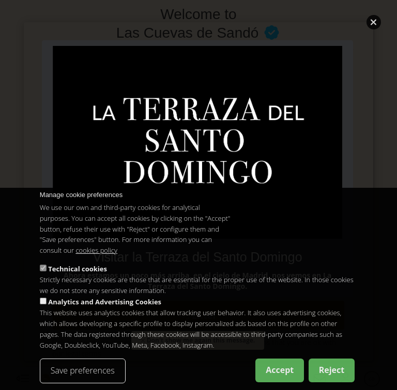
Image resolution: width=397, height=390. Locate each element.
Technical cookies (77, 268)
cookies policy (96, 250)
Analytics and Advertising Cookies (104, 301)
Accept (280, 370)
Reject (332, 370)
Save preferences (83, 370)
